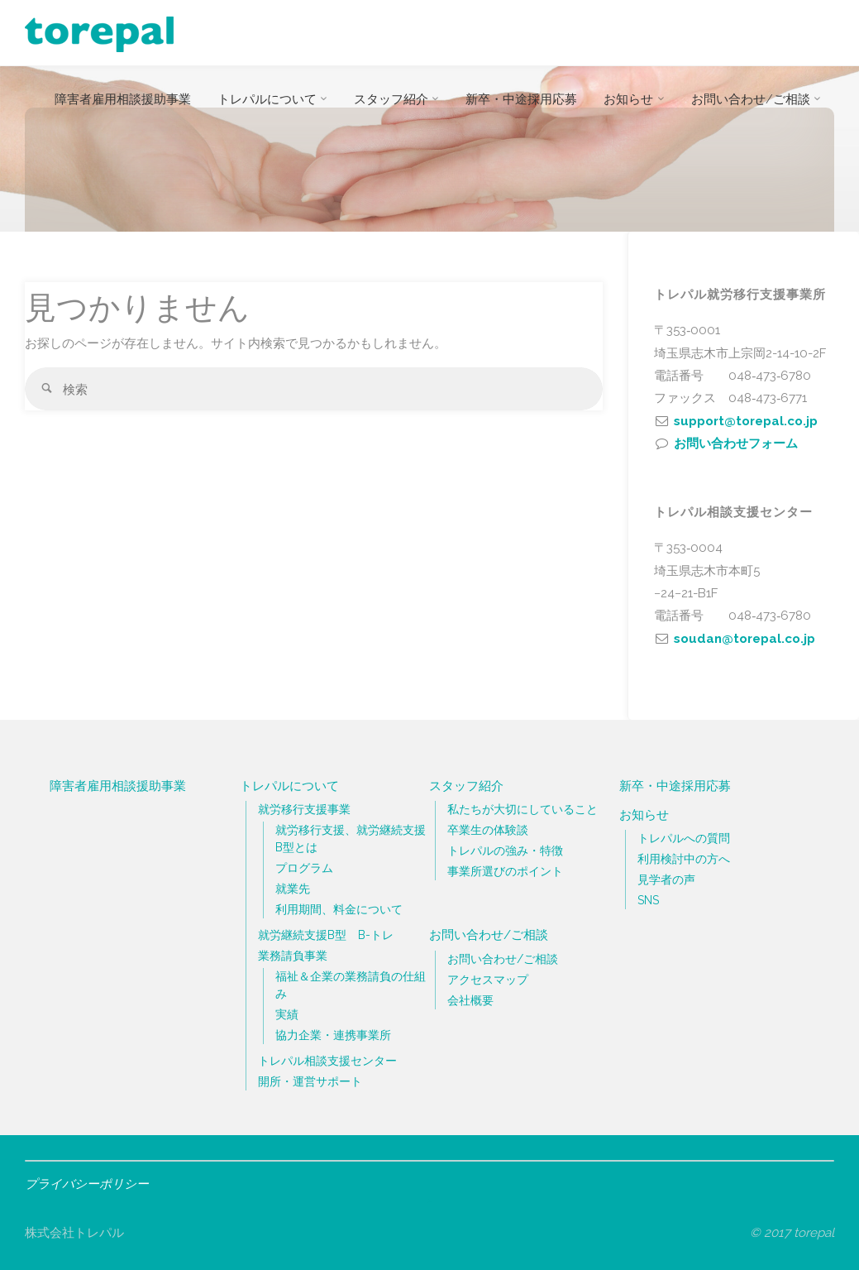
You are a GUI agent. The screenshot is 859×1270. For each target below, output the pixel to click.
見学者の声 (666, 879)
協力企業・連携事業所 (333, 1035)
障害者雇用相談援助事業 (118, 786)
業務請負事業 (292, 955)
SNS (648, 900)
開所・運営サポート (310, 1081)
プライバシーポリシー (90, 1184)
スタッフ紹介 (466, 786)
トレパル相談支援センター (327, 1060)
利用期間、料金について (339, 909)
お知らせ (644, 815)
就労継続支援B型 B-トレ (326, 935)
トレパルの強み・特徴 (505, 850)
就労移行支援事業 (304, 809)
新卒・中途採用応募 (675, 786)
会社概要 (470, 1000)
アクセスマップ (487, 979)
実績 (286, 1014)
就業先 (292, 888)
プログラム (304, 868)
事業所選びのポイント (505, 871)
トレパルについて (289, 786)
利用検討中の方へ (683, 858)
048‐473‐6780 (769, 375)
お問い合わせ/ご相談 (488, 934)
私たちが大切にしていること (522, 809)
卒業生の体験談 (487, 829)
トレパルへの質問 (683, 838)
